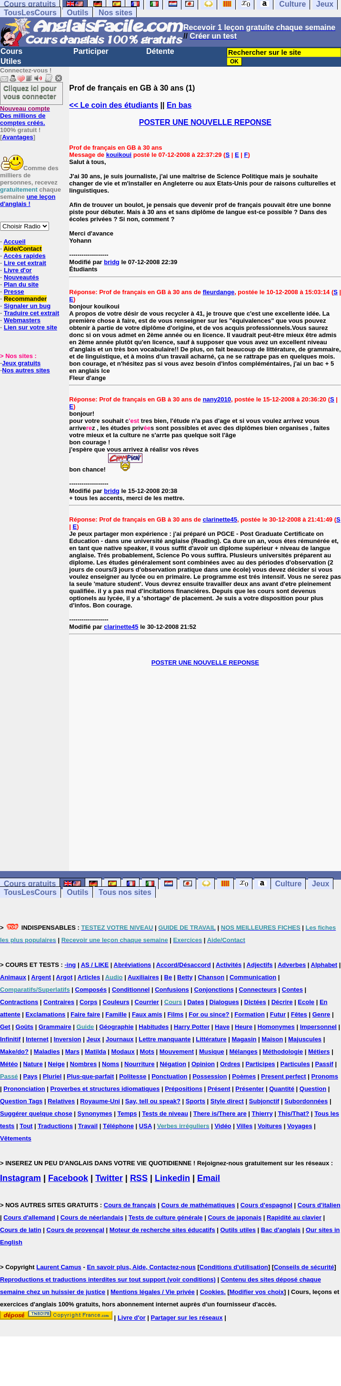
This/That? (294, 1113)
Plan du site (21, 284)
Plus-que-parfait (90, 1076)
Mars (72, 1051)
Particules (295, 1064)
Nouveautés (21, 277)
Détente (160, 51)
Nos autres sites (26, 370)
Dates (195, 1002)
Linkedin (172, 1178)
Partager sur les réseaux (186, 1317)
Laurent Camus (58, 1267)
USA (145, 1125)
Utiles (10, 61)
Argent (41, 977)
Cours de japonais (234, 1217)
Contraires (58, 1002)
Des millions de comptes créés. (25, 115)
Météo (9, 1064)
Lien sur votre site (30, 327)
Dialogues (224, 1002)
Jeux (320, 884)
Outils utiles (238, 1229)
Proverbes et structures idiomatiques (105, 1088)
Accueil (14, 241)
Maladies (47, 1051)
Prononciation (24, 1088)
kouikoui (118, 154)
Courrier (147, 1002)
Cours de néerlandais (91, 1217)
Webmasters (22, 320)
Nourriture (139, 1064)
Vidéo (222, 1125)
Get (5, 1026)
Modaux (123, 1051)
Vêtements (15, 1138)
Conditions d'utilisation (234, 1267)
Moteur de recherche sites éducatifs (162, 1229)
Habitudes (154, 1026)
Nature (32, 1064)
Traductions (55, 1125)
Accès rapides (24, 255)
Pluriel (52, 1076)
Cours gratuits (30, 884)
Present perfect (283, 1076)
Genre (321, 1014)
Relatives (61, 1101)
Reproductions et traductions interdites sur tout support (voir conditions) (108, 1279)
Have (222, 1026)
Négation (173, 1064)
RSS (139, 1178)
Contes (292, 989)
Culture (288, 884)
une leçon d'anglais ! (27, 200)
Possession (209, 1076)
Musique (211, 1051)
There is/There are (220, 1113)
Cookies (212, 1291)
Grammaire (55, 1026)
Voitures (270, 1125)
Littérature (211, 1039)
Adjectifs (260, 964)
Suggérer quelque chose (36, 1113)
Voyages (299, 1125)
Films (175, 1014)
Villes (244, 1125)
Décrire (282, 1002)
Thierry (262, 1113)
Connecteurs (257, 989)
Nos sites (115, 13)
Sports (195, 1101)
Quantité (281, 1088)
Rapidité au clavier (294, 1217)
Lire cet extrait (25, 263)
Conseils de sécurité (304, 1267)
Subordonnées (306, 1101)
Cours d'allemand (29, 1217)
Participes (260, 1064)
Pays (30, 1076)
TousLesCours (30, 13)
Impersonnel (318, 1026)
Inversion (67, 1039)
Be (168, 977)
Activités (228, 964)
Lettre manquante (165, 1039)
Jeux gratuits (21, 363)
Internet (37, 1039)
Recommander (25, 298)
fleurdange (218, 292)
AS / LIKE (95, 964)
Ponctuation (169, 1076)
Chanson (211, 977)
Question (313, 1088)
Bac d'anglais (281, 1229)
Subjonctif (264, 1101)
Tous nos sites (125, 892)
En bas (179, 105)
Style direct (227, 1101)
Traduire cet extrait (31, 313)
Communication (253, 977)
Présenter (249, 1088)
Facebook (68, 1178)
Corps (89, 1002)
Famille (116, 1014)
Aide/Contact (22, 248)
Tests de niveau (165, 1113)
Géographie (116, 1026)
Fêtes (299, 1014)
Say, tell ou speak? (153, 1101)
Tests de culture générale (166, 1217)
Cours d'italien (319, 1205)
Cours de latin (20, 1229)
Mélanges (243, 1051)
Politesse (132, 1076)
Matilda (95, 1051)
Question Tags (21, 1101)
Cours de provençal (75, 1229)
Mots (147, 1051)
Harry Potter (192, 1026)
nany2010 (217, 399)
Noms (110, 1064)
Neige (56, 1064)
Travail (88, 1125)
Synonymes (95, 1113)
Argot (64, 977)
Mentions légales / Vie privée (152, 1291)
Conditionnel (131, 989)
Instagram (20, 1178)
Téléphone (118, 1125)
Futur (278, 1014)
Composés (91, 989)
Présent (219, 1088)
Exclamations (46, 1014)
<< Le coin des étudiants (113, 105)
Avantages (17, 137)
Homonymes (276, 1026)
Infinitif (10, 1039)
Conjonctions (214, 989)
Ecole (306, 1002)
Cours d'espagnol (266, 1205)
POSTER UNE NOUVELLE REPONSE (205, 122)
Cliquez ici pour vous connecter (30, 92)
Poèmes (244, 1076)
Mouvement (177, 1051)
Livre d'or (18, 270)
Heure (243, 1026)
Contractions (19, 1002)
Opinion (203, 1064)
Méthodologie (283, 1051)
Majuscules (304, 1039)
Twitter (109, 1178)
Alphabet (324, 964)
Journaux (120, 1039)
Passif (324, 1064)
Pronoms (324, 1076)
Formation (249, 1014)
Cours (11, 51)
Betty (185, 977)
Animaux (13, 977)
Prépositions (183, 1088)
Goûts (25, 1026)
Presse (14, 291)
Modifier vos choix (257, 1291)
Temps (127, 1113)
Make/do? (14, 1051)
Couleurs (115, 1002)
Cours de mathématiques (198, 1205)
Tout (26, 1125)
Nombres (83, 1064)
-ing (70, 964)
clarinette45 (220, 519)
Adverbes (292, 964)
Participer (91, 51)
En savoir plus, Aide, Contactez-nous (141, 1267)
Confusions (172, 989)
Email (208, 1178)
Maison (272, 1039)
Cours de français (130, 1205)
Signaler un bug (27, 305)
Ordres (230, 1064)
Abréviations (132, 964)
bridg (112, 262)
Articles (89, 977)
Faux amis (147, 1014)
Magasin (243, 1039)
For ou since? (209, 1014)
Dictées (255, 1002)
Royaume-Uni (100, 1101)
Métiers (319, 1051)
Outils (77, 13)
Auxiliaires (143, 977)
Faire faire (85, 1014)
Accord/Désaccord (183, 964)
